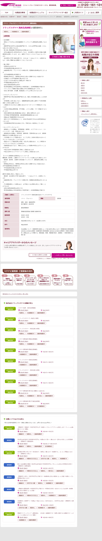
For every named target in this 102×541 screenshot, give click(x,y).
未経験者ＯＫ (84, 103)
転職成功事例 (20, 12)
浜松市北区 (84, 93)
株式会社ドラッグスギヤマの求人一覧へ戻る (15, 294)
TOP (6, 12)
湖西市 (83, 85)
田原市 (83, 88)
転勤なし (83, 101)
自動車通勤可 (84, 106)
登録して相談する (68, 5)
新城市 (83, 90)
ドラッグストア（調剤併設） (89, 114)
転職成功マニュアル (37, 12)
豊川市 (83, 83)
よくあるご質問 (93, 12)
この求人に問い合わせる (63, 255)
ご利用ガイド (78, 12)
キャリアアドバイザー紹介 (58, 12)
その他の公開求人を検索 (39, 255)
